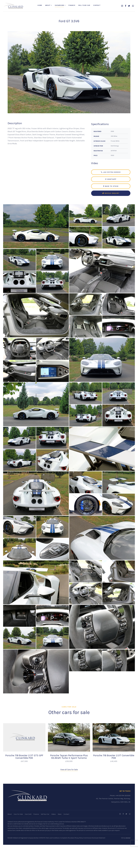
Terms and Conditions (52, 838)
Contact (96, 5)
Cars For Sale (18, 814)
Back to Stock (110, 186)
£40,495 (113, 761)
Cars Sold (28, 814)
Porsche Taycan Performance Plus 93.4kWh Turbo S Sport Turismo (69, 756)
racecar (128, 838)
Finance (71, 5)
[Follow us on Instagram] (122, 6)
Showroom (59, 5)
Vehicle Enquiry (110, 193)
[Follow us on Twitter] (129, 6)
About (47, 5)
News (59, 814)
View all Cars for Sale (69, 770)
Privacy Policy (79, 838)
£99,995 (69, 761)
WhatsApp (110, 179)
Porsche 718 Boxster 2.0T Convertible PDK (113, 756)
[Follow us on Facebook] (125, 6)
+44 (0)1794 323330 (111, 172)
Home (40, 5)
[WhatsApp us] (133, 6)
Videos (53, 814)
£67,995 (24, 761)
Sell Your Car (84, 5)
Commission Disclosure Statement (94, 838)
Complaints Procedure (67, 838)
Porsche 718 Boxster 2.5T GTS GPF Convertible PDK (24, 756)
